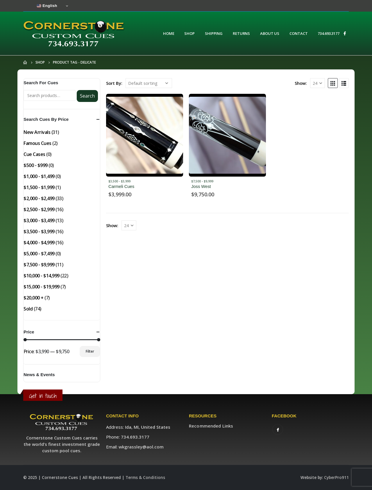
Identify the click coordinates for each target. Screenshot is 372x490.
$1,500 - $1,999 (39, 187)
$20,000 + (34, 298)
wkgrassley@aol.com (141, 447)
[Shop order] (149, 83)
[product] (144, 135)
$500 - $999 (36, 165)
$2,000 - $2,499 (39, 198)
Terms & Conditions (145, 477)
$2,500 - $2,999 (39, 209)
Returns (241, 33)
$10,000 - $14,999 (42, 275)
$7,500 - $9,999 (202, 181)
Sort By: (114, 83)
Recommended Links (211, 426)
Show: (301, 83)
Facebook (277, 429)
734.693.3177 (328, 33)
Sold (28, 309)
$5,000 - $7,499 (39, 253)
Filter (90, 351)
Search (87, 96)
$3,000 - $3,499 (39, 220)
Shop (189, 33)
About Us (269, 33)
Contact (298, 33)
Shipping (214, 33)
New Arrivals (37, 132)
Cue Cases (34, 154)
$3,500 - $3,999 (119, 181)
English (47, 5)
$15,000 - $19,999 (42, 286)
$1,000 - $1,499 (39, 176)
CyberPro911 (336, 477)
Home (168, 33)
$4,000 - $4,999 (39, 242)
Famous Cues (37, 143)
